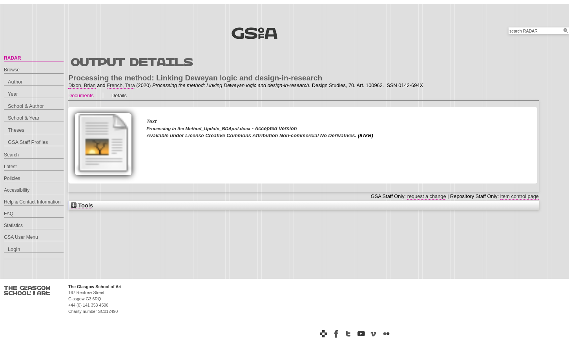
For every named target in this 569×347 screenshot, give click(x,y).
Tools (82, 205)
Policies (12, 178)
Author (15, 82)
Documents (81, 95)
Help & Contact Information (32, 202)
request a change (426, 196)
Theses (16, 130)
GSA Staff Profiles (28, 142)
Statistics (13, 225)
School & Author (26, 106)
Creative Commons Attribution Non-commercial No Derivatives (280, 135)
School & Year (23, 118)
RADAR (12, 58)
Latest (10, 166)
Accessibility (16, 190)
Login (14, 249)
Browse (12, 70)
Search (11, 155)
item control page (519, 196)
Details (119, 95)
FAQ (8, 213)
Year (13, 94)
